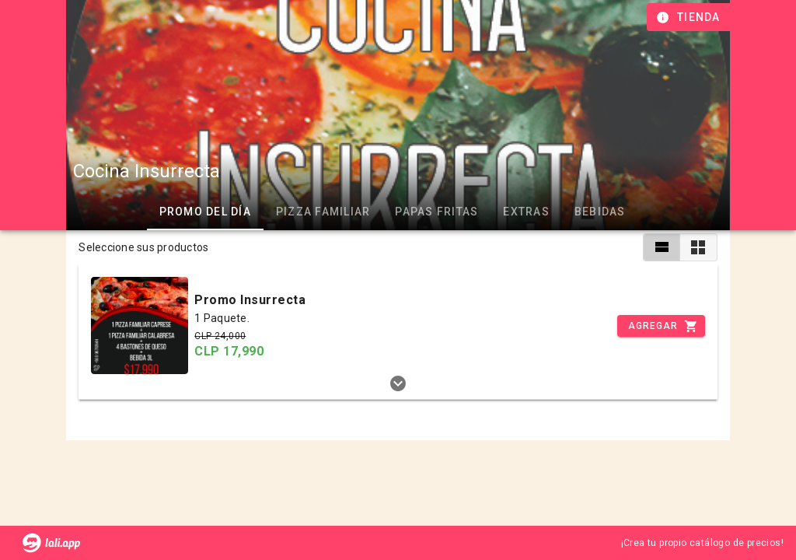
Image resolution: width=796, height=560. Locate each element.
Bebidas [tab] (599, 211)
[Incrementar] (660, 326)
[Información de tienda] (690, 17)
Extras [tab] (526, 211)
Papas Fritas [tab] (436, 211)
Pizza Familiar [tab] (322, 211)
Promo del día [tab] (204, 211)
